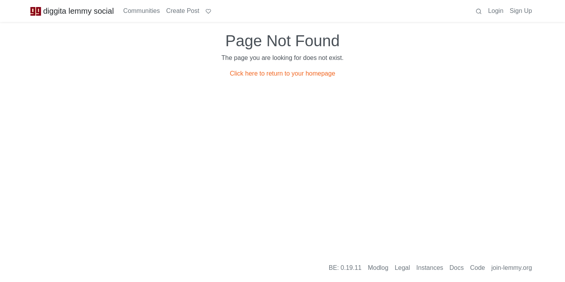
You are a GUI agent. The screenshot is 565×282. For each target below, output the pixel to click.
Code (477, 267)
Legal (402, 267)
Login (495, 10)
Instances (429, 267)
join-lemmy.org (511, 267)
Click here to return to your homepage (282, 73)
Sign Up (521, 10)
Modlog (378, 267)
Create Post (182, 10)
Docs (457, 267)
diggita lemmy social (72, 11)
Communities (141, 10)
